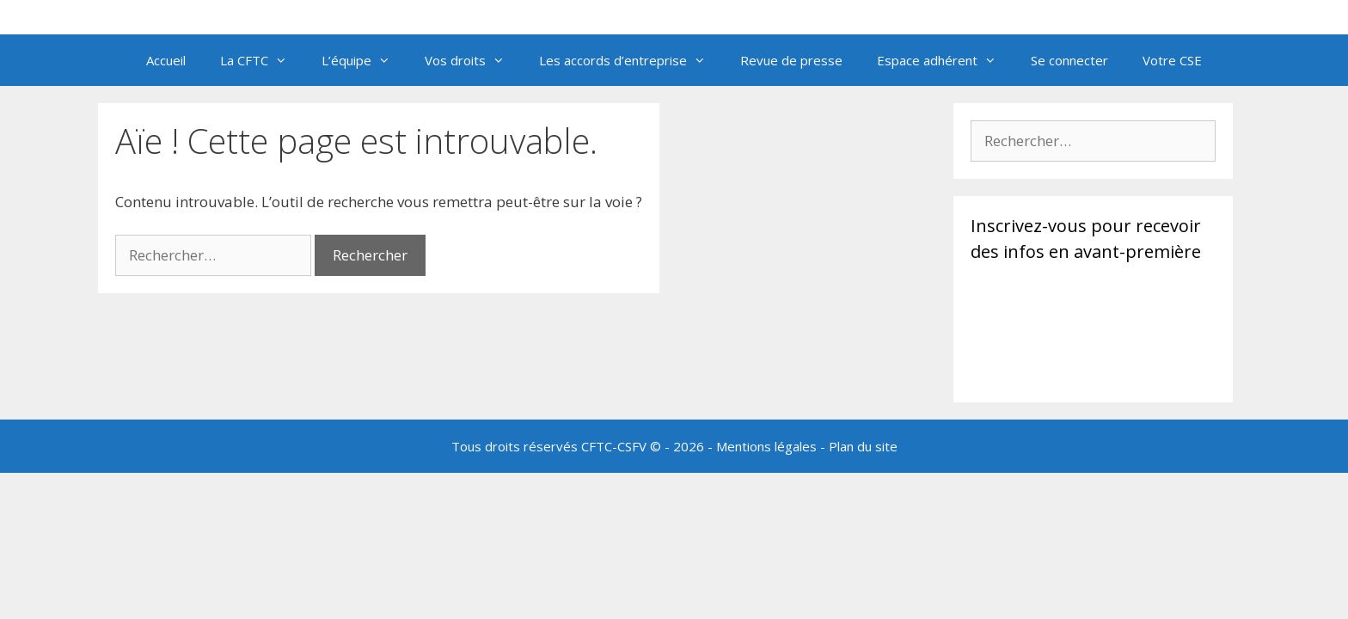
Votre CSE (1172, 60)
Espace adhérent (945, 60)
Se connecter (1069, 60)
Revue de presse (791, 60)
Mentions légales (766, 446)
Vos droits (473, 60)
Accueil (166, 60)
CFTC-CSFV (613, 446)
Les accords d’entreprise (631, 60)
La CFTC (262, 60)
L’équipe (364, 60)
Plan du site (863, 446)
